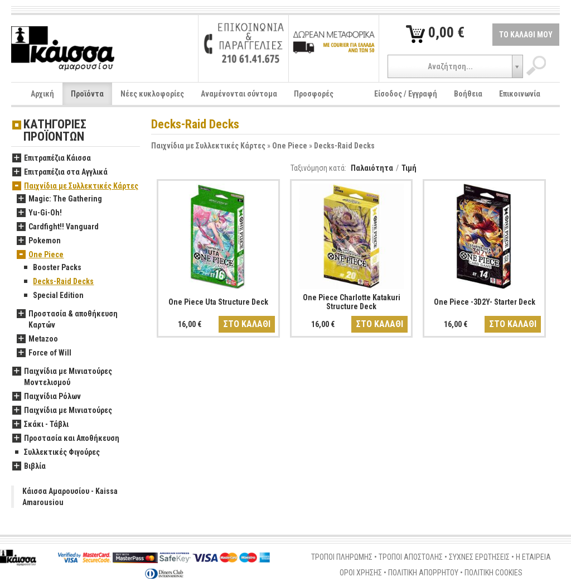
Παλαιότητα (372, 168)
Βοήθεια (468, 93)
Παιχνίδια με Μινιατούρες (62, 411)
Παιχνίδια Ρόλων (46, 397)
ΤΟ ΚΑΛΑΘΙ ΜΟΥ (526, 34)
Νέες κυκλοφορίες (152, 93)
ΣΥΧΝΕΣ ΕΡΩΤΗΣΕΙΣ (479, 557)
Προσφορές (313, 93)
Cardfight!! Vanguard (58, 227)
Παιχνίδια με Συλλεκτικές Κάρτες (208, 145)
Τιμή (409, 168)
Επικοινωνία (519, 93)
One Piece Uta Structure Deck (218, 301)
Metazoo (37, 339)
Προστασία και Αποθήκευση (65, 439)
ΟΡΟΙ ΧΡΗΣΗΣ (361, 572)
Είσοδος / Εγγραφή (405, 93)
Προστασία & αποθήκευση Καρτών (67, 319)
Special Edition (52, 296)
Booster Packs (51, 268)
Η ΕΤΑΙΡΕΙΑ (533, 557)
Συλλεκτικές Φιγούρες (56, 453)
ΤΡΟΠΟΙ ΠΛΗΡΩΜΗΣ (341, 557)
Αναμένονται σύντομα (239, 93)
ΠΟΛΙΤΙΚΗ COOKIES (493, 572)
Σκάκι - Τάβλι (40, 425)
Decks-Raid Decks (344, 145)
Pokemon (39, 241)
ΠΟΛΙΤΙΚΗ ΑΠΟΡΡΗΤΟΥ (423, 572)
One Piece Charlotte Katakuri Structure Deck (351, 301)
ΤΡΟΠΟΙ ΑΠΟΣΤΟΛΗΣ (411, 557)
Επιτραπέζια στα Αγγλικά (60, 172)
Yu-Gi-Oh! (39, 213)
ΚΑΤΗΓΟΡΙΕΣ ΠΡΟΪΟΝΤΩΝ (54, 130)
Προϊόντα (87, 93)
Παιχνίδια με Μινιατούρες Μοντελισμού (62, 377)
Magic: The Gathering (59, 199)
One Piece (289, 145)
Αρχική (42, 93)
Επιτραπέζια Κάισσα (51, 158)
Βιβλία (29, 467)
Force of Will (44, 353)
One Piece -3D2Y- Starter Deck (484, 301)
